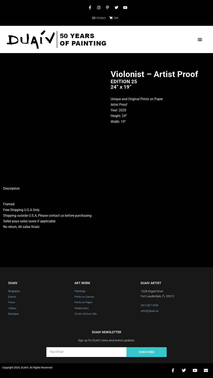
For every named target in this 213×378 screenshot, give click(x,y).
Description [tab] (11, 188)
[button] (199, 39)
